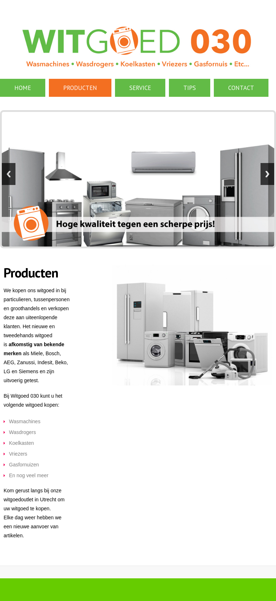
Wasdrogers (22, 432)
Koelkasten (21, 443)
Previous (8, 174)
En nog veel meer (29, 475)
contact (241, 88)
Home (22, 88)
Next (267, 174)
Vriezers (18, 454)
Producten (80, 88)
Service (140, 88)
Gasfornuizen (24, 464)
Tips (189, 88)
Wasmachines (24, 421)
